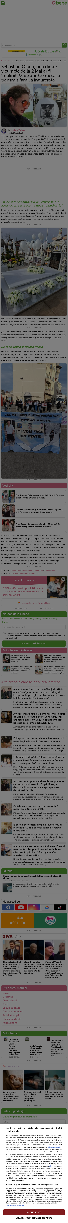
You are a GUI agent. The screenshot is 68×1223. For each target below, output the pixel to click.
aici (50, 1166)
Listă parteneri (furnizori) (15, 1205)
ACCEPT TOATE (34, 1212)
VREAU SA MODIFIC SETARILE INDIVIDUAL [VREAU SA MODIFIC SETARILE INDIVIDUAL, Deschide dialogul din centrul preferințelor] (34, 1218)
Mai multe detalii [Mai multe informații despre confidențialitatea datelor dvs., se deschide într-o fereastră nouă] (54, 1147)
